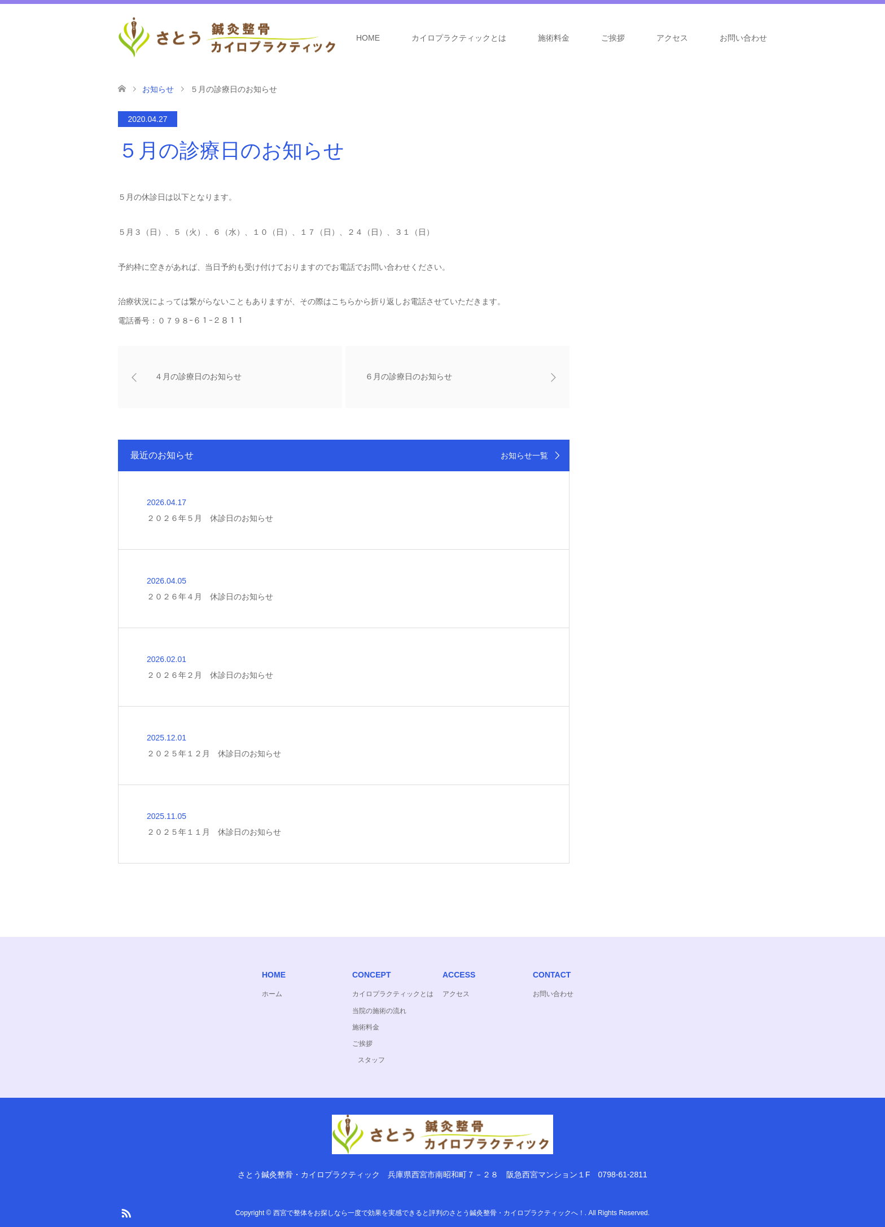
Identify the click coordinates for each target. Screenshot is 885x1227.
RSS (126, 1212)
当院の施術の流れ (379, 1011)
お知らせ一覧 (524, 455)
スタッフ (371, 1060)
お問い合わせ (743, 37)
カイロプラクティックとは (458, 37)
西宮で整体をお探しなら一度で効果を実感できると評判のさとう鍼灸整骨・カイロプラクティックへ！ (429, 1213)
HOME (368, 37)
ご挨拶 (613, 37)
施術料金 (553, 37)
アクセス (672, 37)
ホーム (272, 994)
